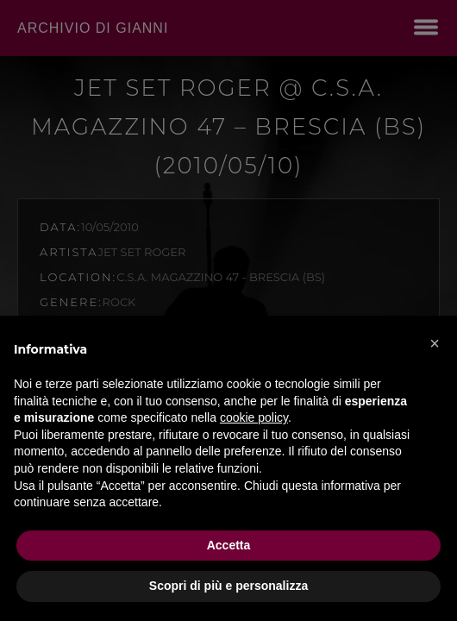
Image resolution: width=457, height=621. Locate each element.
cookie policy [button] (254, 417)
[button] (434, 343)
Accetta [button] (229, 545)
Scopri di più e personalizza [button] (228, 586)
